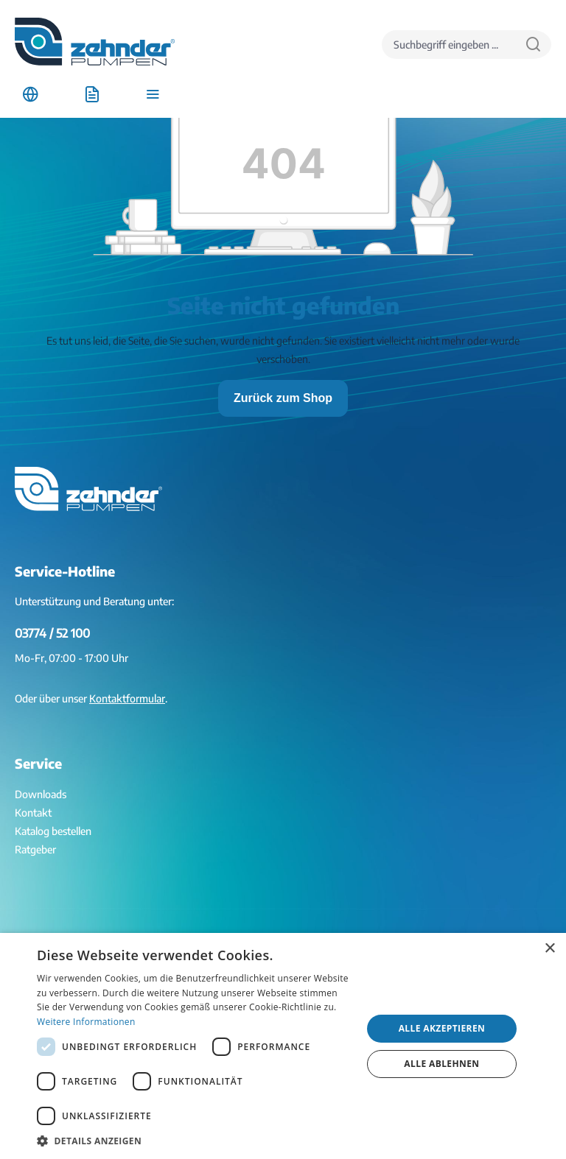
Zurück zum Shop (283, 398)
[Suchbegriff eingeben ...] (449, 44)
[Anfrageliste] (92, 94)
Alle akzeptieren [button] (442, 1028)
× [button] (549, 948)
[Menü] (153, 94)
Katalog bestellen (53, 831)
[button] (194, 1140)
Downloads (40, 794)
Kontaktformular (127, 698)
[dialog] (283, 1046)
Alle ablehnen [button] (441, 1063)
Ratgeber (35, 849)
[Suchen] (533, 44)
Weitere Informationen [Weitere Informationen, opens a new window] (86, 1021)
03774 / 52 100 (52, 633)
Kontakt (33, 812)
